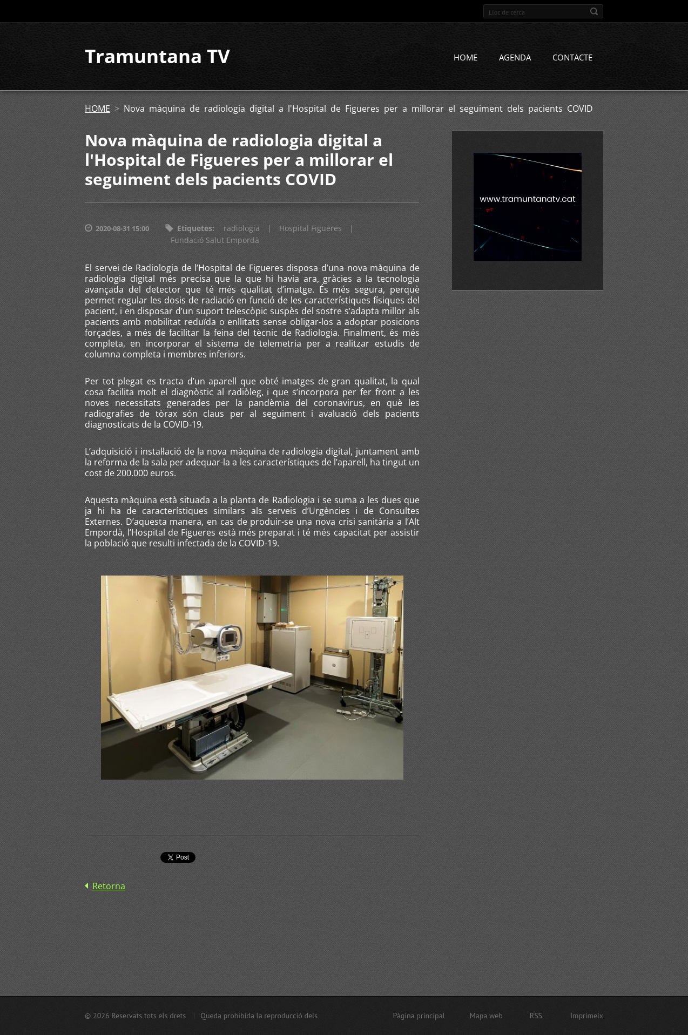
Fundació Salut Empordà (215, 240)
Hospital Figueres (310, 229)
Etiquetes (194, 229)
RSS (536, 1015)
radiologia (242, 229)
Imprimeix (586, 1015)
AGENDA (515, 57)
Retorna (108, 886)
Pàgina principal (418, 1015)
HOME (465, 57)
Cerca (594, 11)
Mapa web (486, 1015)
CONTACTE (572, 57)
